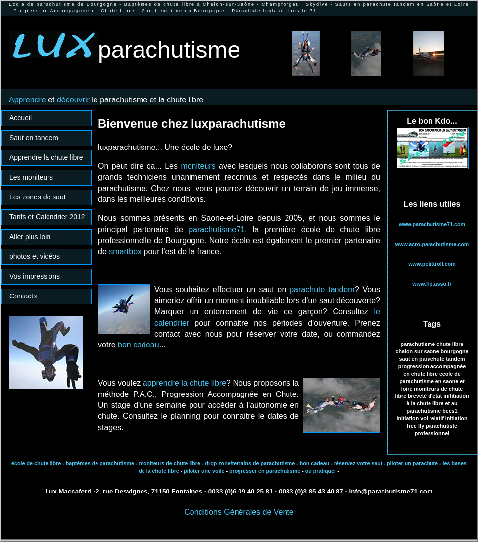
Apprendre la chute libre (46, 157)
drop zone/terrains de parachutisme (250, 463)
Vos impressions (34, 276)
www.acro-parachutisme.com (432, 244)
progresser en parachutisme (264, 471)
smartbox (125, 251)
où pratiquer (320, 471)
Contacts (23, 296)
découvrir (73, 100)
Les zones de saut (37, 197)
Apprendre (28, 100)
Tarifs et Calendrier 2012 (47, 217)
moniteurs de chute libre (169, 463)
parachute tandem (321, 289)
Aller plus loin (29, 237)
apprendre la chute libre (184, 383)
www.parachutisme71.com (432, 224)
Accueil (20, 118)
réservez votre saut (357, 463)
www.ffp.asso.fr (431, 284)
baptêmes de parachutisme (100, 463)
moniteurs (198, 166)
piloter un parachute (411, 463)
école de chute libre (36, 463)
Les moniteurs (31, 177)
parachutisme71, (218, 229)
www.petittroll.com (431, 264)
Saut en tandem (33, 138)
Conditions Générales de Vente (238, 512)
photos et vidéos (34, 256)
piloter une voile (204, 471)
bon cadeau (138, 345)
